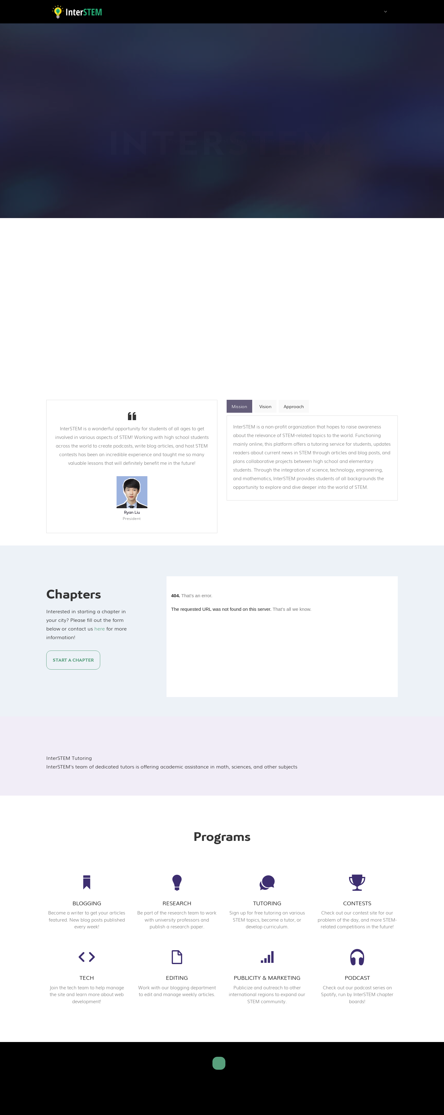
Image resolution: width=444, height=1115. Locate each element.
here (99, 628)
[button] (385, 12)
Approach (294, 406)
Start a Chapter (73, 660)
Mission (239, 406)
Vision (265, 406)
